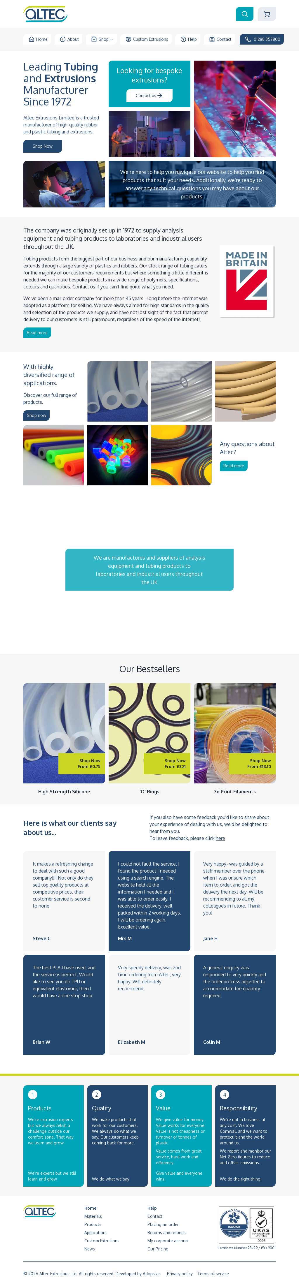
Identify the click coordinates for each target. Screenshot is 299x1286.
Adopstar (151, 1273)
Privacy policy (180, 1273)
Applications (95, 1232)
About (69, 39)
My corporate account (168, 1240)
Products (92, 1224)
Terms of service (213, 1273)
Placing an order (163, 1224)
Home (38, 39)
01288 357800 (262, 39)
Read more (37, 332)
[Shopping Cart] (267, 14)
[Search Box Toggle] (244, 14)
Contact (220, 39)
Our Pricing (157, 1248)
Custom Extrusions (147, 39)
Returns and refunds (166, 1232)
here (220, 838)
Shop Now (43, 146)
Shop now (36, 415)
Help (188, 39)
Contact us (149, 95)
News (89, 1248)
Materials (93, 1216)
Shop (102, 39)
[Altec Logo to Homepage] (45, 14)
